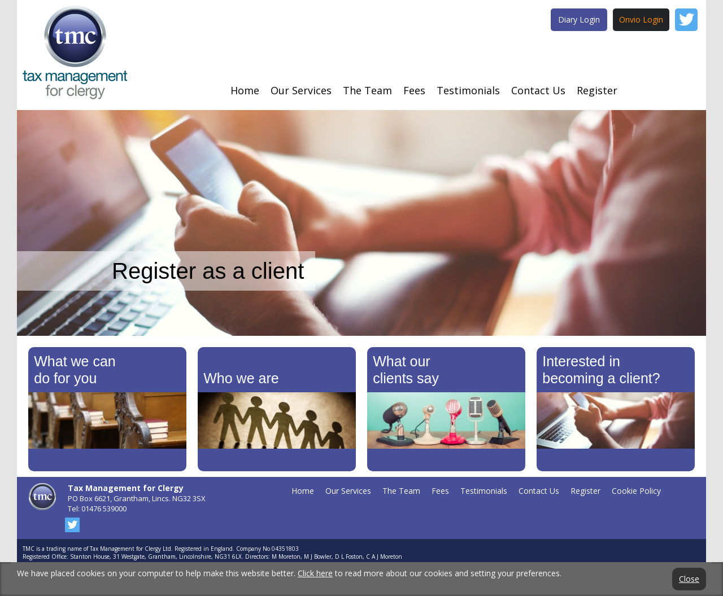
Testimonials (468, 90)
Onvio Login (641, 19)
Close (689, 579)
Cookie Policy (636, 490)
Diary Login (579, 19)
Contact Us (538, 90)
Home (244, 90)
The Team (367, 90)
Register (597, 90)
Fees (414, 90)
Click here (315, 573)
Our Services (301, 90)
